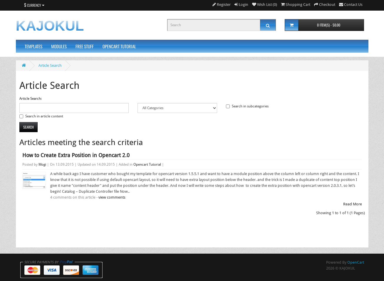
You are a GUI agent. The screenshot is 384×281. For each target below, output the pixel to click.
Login (241, 4)
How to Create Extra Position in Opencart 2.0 (76, 155)
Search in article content (41, 116)
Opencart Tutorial (119, 46)
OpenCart (355, 262)
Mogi (42, 164)
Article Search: (30, 99)
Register (221, 4)
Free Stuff (85, 46)
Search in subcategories (247, 106)
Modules (59, 46)
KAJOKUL (50, 26)
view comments (111, 197)
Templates (33, 46)
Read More (352, 204)
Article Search (50, 65)
